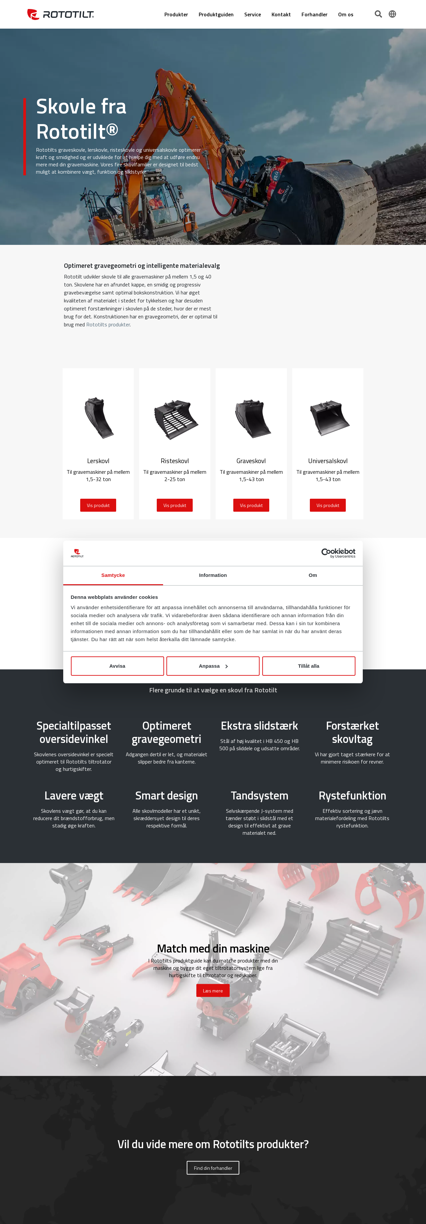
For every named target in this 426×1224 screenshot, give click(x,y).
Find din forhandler (213, 1167)
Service (252, 14)
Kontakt (281, 14)
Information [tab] (213, 575)
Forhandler (314, 14)
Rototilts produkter (108, 324)
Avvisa (117, 666)
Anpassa (213, 666)
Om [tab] (313, 575)
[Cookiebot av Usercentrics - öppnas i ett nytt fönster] (326, 553)
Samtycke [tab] (113, 575)
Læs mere (213, 990)
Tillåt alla (309, 666)
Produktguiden (216, 14)
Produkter (176, 14)
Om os (345, 14)
